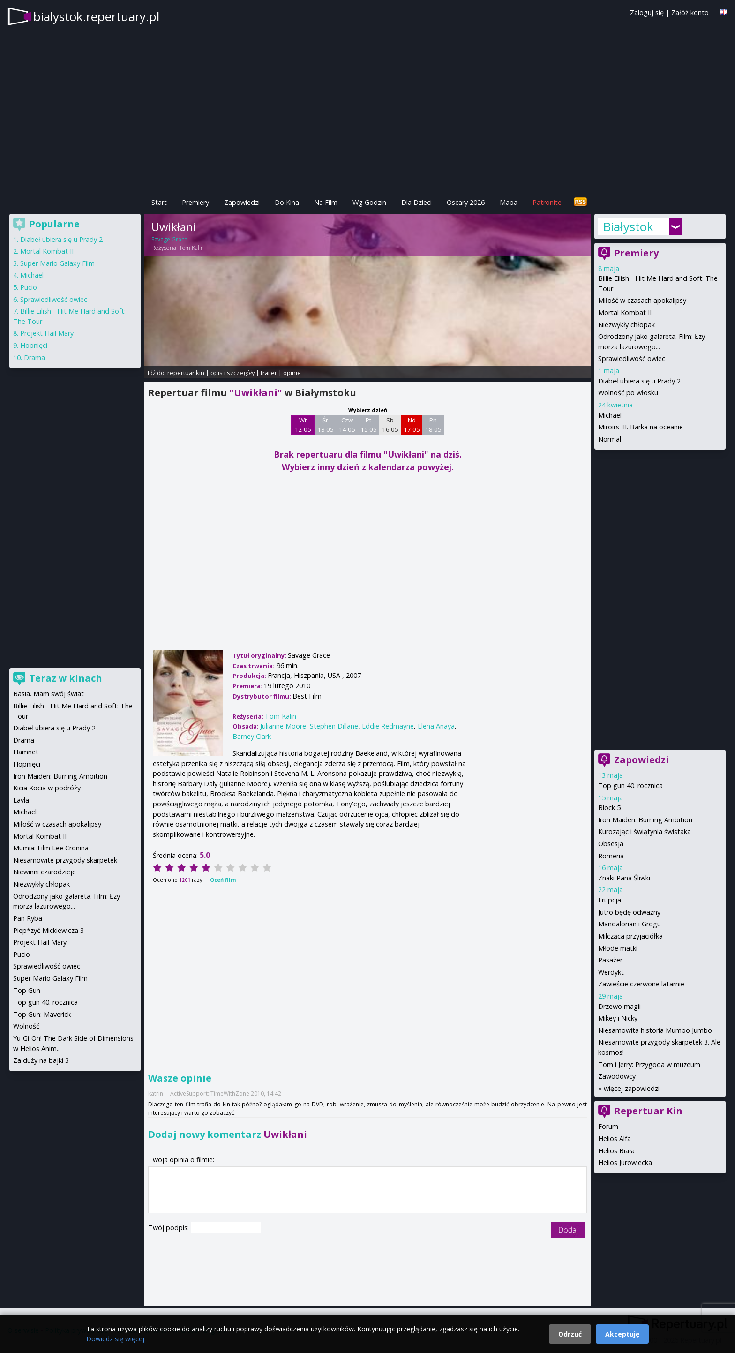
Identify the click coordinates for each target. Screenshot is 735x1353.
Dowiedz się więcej (115, 1338)
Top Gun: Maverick (42, 1014)
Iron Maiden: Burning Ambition (645, 819)
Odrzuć (570, 1334)
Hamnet (25, 751)
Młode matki (618, 948)
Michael (610, 415)
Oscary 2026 (466, 202)
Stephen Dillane (334, 726)
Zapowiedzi (242, 202)
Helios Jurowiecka (625, 1162)
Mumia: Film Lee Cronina (51, 847)
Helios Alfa (614, 1138)
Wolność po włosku (628, 392)
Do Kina (287, 202)
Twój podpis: (169, 1227)
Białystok (628, 226)
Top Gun (26, 990)
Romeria (611, 855)
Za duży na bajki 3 (41, 1060)
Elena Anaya (436, 726)
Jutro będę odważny (629, 912)
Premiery (195, 202)
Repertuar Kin (648, 1111)
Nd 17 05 (412, 425)
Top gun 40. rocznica (630, 785)
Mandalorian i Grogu (629, 923)
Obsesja (610, 843)
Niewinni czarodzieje (44, 871)
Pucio (28, 287)
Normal (609, 439)
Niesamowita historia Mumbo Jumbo (655, 1030)
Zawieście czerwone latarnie (641, 983)
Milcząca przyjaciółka (630, 936)
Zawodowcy (617, 1076)
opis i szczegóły (232, 372)
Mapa (509, 202)
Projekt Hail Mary (47, 333)
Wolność (26, 1026)
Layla (21, 800)
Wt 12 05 (303, 425)
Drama (34, 357)
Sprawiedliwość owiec (631, 358)
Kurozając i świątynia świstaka (644, 831)
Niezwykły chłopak (626, 324)
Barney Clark (251, 736)
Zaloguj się (647, 12)
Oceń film (223, 879)
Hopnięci (33, 345)
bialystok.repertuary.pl (96, 16)
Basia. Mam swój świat (48, 693)
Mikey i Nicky (618, 1018)
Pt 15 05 (368, 425)
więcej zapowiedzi (632, 1088)
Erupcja (609, 899)
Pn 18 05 (433, 425)
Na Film (326, 202)
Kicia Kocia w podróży (47, 787)
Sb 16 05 (390, 425)
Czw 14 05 (347, 425)
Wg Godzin (369, 202)
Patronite (547, 202)
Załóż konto (690, 12)
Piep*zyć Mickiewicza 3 (48, 930)
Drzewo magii (619, 1006)
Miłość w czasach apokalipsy (642, 300)
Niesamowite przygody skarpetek (65, 860)
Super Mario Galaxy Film (57, 263)
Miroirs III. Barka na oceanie (640, 426)
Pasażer (610, 959)
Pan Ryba (27, 918)
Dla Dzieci (416, 202)
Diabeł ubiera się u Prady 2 (639, 380)
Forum (608, 1126)
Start (159, 202)
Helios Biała (616, 1150)
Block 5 (609, 807)
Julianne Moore (283, 726)
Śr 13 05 (325, 425)
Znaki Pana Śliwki (624, 877)
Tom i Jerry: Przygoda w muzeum (649, 1064)
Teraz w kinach (65, 678)
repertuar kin (185, 372)
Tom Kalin (191, 248)
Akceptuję (622, 1334)
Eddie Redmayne (388, 726)
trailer (269, 372)
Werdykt (611, 972)
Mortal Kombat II (625, 312)
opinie (292, 372)
